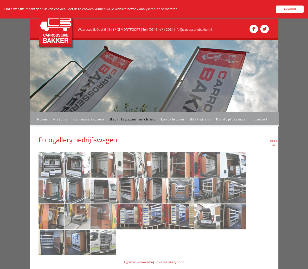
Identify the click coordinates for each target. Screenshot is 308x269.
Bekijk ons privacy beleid (169, 262)
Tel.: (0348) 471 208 (158, 29)
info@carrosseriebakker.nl (193, 29)
